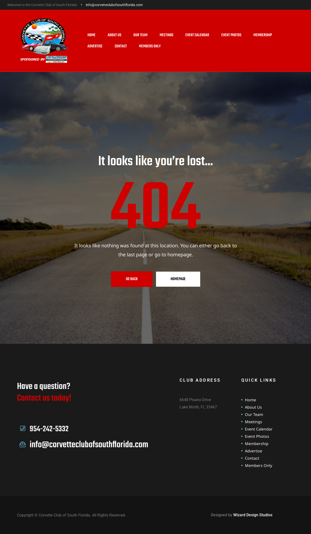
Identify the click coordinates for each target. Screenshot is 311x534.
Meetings (166, 35)
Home (91, 35)
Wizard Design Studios (252, 515)
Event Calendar (197, 35)
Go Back (132, 279)
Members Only (150, 46)
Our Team (140, 35)
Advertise (95, 46)
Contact (121, 46)
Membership (262, 35)
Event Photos (231, 35)
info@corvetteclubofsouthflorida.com (114, 5)
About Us (114, 35)
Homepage (178, 279)
